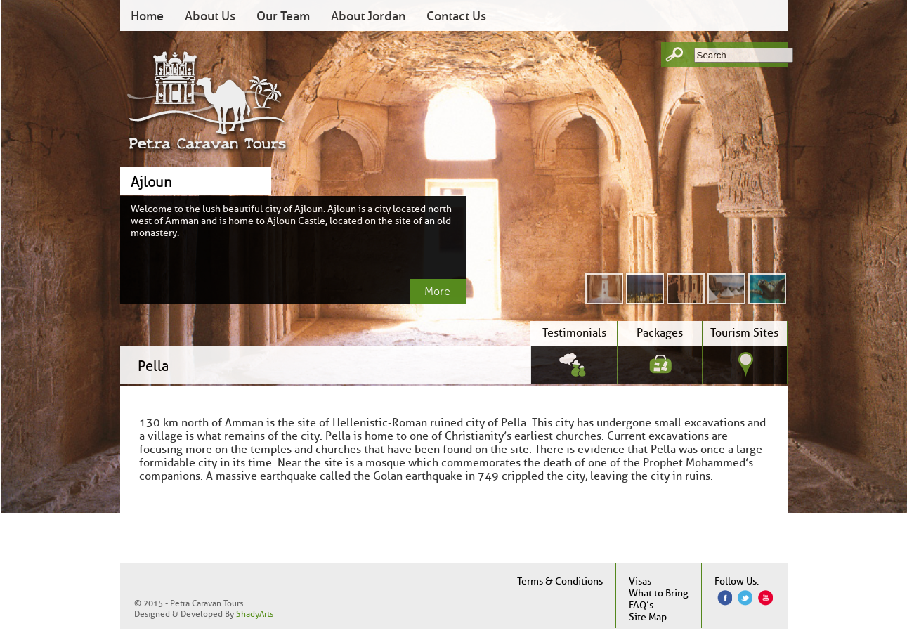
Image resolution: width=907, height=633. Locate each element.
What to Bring (659, 593)
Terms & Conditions (560, 581)
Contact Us (456, 16)
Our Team (283, 16)
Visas (640, 581)
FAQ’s (641, 605)
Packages (660, 332)
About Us (210, 16)
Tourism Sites (744, 332)
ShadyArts (254, 613)
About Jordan (368, 16)
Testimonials (574, 332)
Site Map (648, 617)
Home (147, 16)
